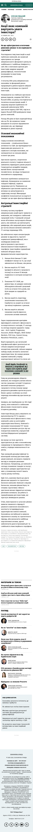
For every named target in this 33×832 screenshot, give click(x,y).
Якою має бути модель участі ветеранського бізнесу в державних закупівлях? (16, 641)
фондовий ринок (12, 546)
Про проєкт (22, 761)
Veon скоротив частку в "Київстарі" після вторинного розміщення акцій (14, 602)
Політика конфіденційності (16, 763)
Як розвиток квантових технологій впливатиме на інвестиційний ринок (15, 726)
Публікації (11, 9)
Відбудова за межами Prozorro (14, 682)
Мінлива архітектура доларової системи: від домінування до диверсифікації (14, 712)
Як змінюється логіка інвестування (15, 707)
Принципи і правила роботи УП (16, 767)
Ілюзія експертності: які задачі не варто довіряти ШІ (15, 615)
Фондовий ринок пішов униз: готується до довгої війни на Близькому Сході (16, 586)
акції (3, 546)
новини (3, 9)
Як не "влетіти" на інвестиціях (13, 628)
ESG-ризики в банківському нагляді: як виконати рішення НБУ (16, 669)
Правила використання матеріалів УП (16, 765)
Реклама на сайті (12, 761)
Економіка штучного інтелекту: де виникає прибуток (15, 702)
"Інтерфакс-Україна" (23, 778)
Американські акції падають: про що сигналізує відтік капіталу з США (16, 719)
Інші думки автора (9, 697)
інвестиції (21, 546)
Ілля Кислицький (18, 16)
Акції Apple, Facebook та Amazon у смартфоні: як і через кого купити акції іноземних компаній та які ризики (16, 368)
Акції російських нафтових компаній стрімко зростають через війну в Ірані (15, 594)
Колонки (19, 9)
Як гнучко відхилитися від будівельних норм (12, 656)
